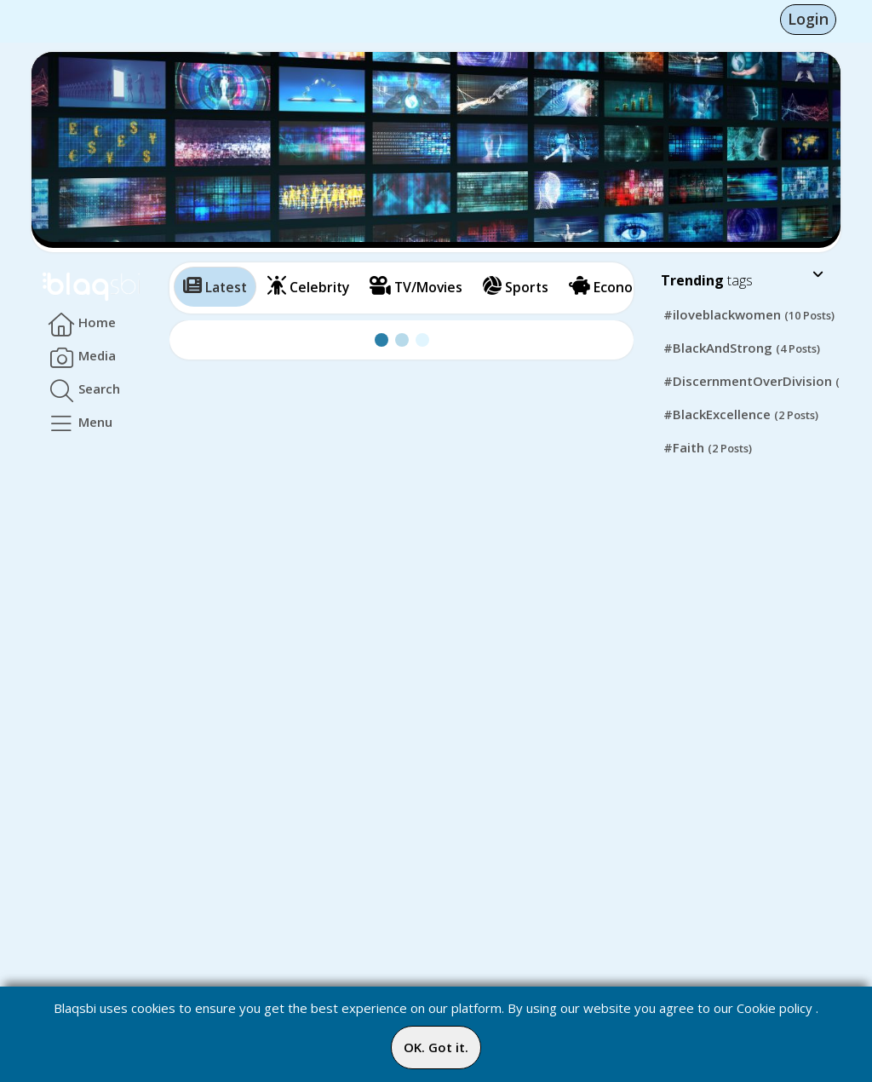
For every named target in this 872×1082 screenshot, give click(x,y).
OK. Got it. (436, 1047)
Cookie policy (774, 1007)
